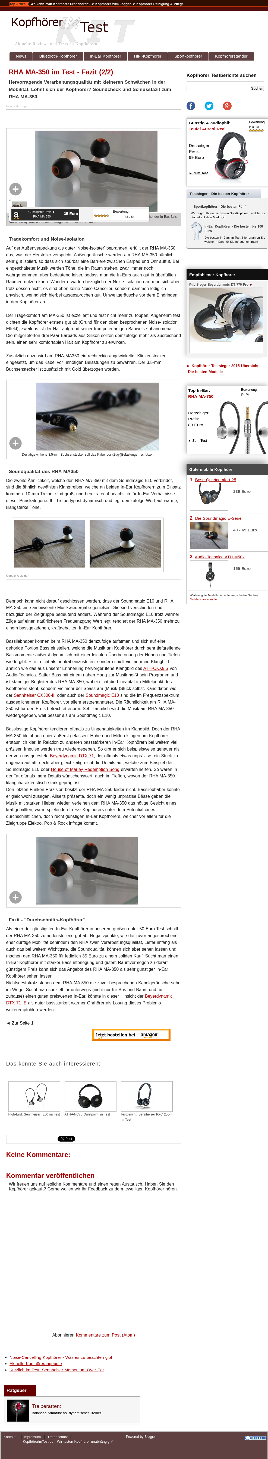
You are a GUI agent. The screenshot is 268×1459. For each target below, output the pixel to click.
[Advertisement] (71, 118)
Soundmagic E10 (102, 695)
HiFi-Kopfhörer (148, 56)
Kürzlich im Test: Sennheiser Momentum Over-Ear (57, 1369)
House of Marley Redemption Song (85, 769)
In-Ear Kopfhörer (105, 56)
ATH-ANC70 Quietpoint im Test (90, 1098)
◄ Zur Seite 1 (20, 1023)
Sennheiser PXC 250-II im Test (147, 1101)
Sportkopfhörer (188, 56)
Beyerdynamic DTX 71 (72, 756)
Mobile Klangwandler (204, 599)
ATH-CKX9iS (155, 668)
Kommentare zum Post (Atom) (105, 1335)
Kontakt (9, 1437)
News (21, 56)
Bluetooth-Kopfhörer (58, 56)
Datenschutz (58, 1437)
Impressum (32, 1437)
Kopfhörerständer (231, 56)
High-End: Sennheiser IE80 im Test (34, 1098)
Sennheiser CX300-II (34, 695)
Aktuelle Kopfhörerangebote (36, 1363)
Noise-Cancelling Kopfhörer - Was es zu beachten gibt (61, 1357)
